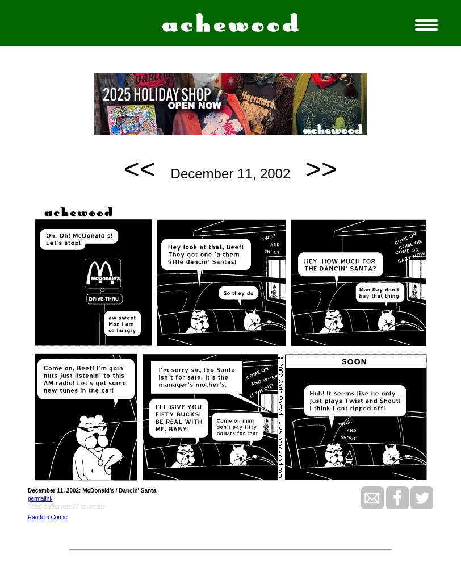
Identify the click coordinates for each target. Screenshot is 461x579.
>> (321, 169)
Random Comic (47, 517)
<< (140, 169)
